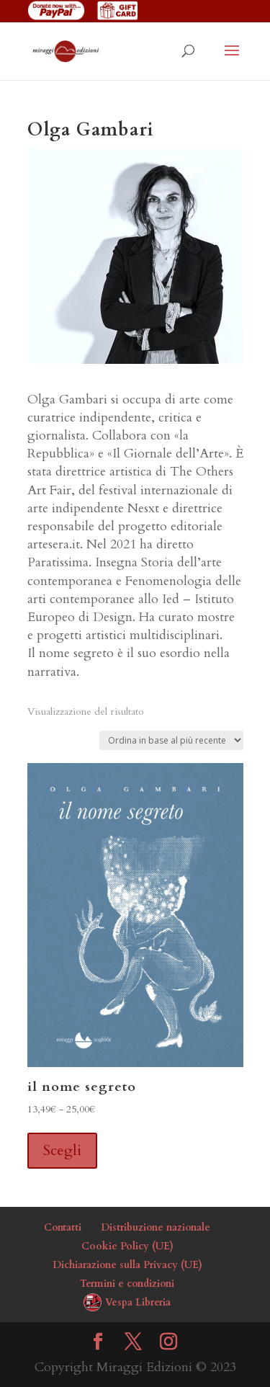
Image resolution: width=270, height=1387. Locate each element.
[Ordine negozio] (171, 740)
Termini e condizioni (127, 1283)
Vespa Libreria (138, 1302)
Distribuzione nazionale (155, 1227)
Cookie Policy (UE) (127, 1246)
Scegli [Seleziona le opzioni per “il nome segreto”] (62, 1150)
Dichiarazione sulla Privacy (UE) (127, 1265)
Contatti (62, 1227)
